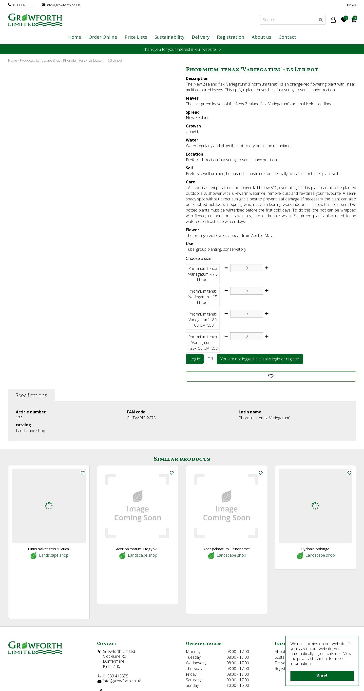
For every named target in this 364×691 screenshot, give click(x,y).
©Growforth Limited (23, 683)
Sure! (322, 675)
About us (282, 600)
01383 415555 (23, 4)
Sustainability (286, 606)
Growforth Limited (119, 600)
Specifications (31, 395)
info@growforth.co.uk (63, 4)
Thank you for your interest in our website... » (182, 49)
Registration (285, 617)
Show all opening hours (206, 658)
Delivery (281, 611)
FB (101, 640)
